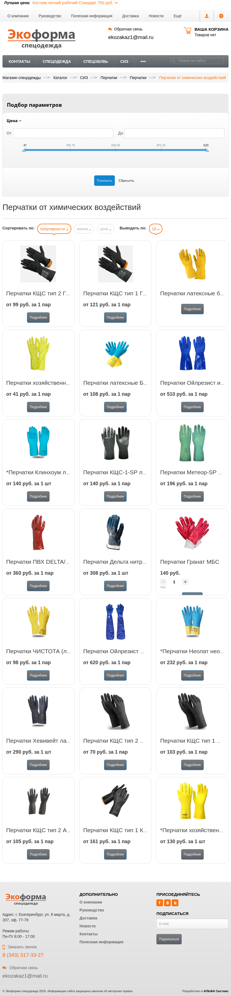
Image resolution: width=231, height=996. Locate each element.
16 (155, 229)
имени (84, 229)
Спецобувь (95, 61)
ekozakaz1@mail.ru (130, 37)
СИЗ (124, 61)
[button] (177, 16)
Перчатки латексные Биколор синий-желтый (142, 388)
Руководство (50, 16)
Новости (156, 16)
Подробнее (38, 323)
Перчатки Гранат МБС (189, 567)
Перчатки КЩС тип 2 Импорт (121, 746)
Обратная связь (125, 29)
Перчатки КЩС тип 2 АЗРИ (42, 835)
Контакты (19, 61)
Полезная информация (91, 16)
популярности (54, 229)
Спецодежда (57, 61)
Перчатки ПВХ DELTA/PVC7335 (48, 567)
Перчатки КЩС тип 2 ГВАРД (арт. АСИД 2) (62, 299)
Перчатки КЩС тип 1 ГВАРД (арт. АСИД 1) (139, 299)
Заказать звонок (19, 947)
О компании (18, 16)
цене (106, 229)
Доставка (130, 16)
